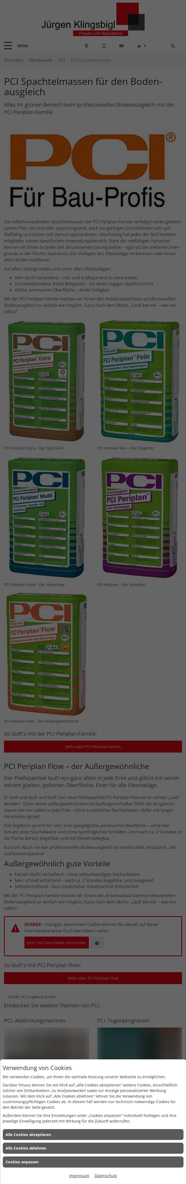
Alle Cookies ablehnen (26, 1148)
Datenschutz (106, 1175)
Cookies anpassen (22, 1161)
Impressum (79, 1175)
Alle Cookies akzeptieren (28, 1134)
